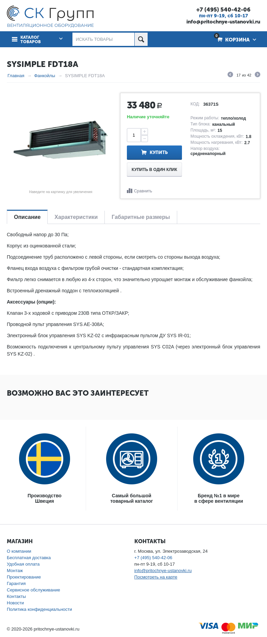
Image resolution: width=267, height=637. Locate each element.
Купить (159, 152)
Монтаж (15, 570)
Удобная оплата (23, 564)
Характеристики (76, 217)
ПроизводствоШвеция (45, 498)
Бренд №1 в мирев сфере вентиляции (218, 498)
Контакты (16, 596)
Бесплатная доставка (29, 557)
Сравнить (143, 191)
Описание (27, 217)
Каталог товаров (30, 39)
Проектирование (24, 577)
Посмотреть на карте (155, 577)
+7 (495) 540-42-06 (223, 9)
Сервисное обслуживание (33, 589)
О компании (19, 551)
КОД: (195, 104)
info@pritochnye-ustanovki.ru (223, 22)
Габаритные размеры (141, 217)
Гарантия (16, 583)
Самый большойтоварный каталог (131, 498)
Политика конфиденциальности (39, 609)
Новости (15, 602)
